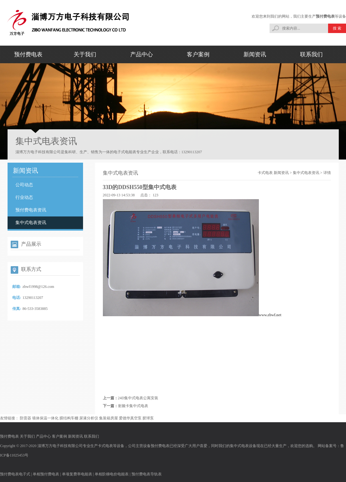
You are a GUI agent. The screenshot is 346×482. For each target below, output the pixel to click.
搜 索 (337, 28)
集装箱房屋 (108, 418)
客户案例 (198, 54)
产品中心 (141, 54)
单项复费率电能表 (77, 474)
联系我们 (311, 54)
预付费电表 (325, 16)
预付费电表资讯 (30, 210)
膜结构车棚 (68, 418)
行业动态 (24, 197)
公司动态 (24, 184)
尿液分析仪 (88, 418)
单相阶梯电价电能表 (112, 474)
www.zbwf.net (270, 315)
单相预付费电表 (46, 474)
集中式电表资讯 (30, 222)
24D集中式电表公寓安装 (138, 398)
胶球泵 (148, 418)
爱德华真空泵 (130, 418)
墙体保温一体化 (45, 418)
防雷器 (25, 418)
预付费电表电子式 (15, 474)
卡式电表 (265, 173)
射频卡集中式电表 (133, 406)
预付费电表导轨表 (146, 474)
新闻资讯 (254, 54)
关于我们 (85, 54)
